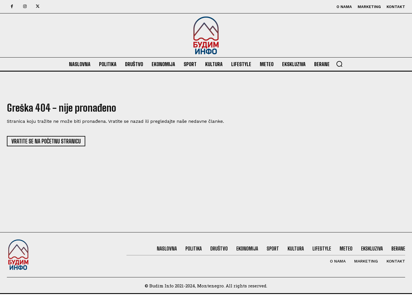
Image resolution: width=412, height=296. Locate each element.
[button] (339, 64)
